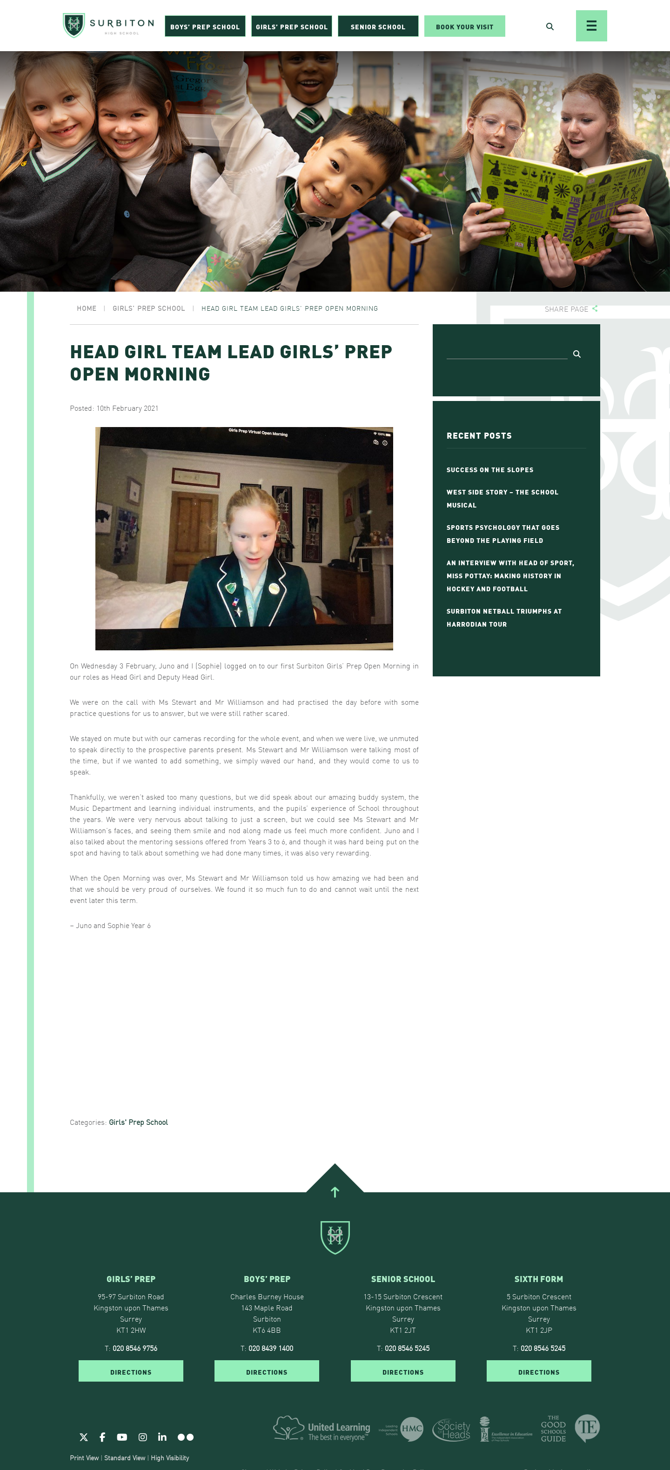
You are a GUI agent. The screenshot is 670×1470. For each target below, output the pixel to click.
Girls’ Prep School (292, 26)
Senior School (378, 26)
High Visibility (170, 1457)
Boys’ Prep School (205, 26)
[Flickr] (186, 1436)
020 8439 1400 (270, 1347)
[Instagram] (143, 1436)
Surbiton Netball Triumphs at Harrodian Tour (504, 617)
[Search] (507, 352)
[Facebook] (103, 1436)
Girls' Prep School (138, 1121)
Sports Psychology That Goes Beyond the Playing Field (503, 533)
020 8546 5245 (407, 1347)
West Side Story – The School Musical (503, 498)
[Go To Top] (335, 1192)
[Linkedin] (162, 1436)
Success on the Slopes (490, 469)
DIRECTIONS (131, 1371)
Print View (84, 1457)
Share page (567, 308)
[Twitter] (83, 1436)
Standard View (124, 1457)
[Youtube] (122, 1436)
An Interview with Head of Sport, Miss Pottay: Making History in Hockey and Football (511, 575)
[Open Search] (550, 26)
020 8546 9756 (135, 1347)
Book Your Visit (465, 26)
